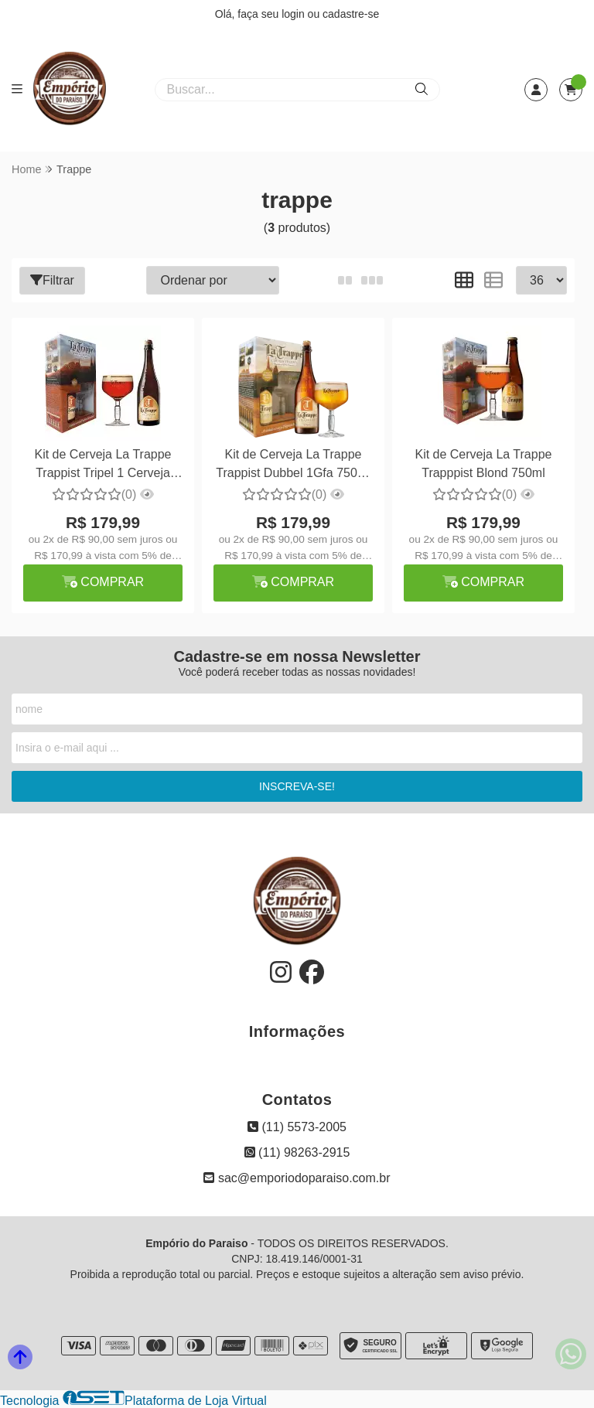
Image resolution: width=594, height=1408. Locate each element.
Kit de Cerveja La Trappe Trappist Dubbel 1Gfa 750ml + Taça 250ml (293, 466)
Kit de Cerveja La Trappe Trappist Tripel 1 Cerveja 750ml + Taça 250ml (102, 466)
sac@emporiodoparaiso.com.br (296, 1178)
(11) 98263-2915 (297, 1152)
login (294, 14)
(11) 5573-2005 (297, 1127)
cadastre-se (351, 14)
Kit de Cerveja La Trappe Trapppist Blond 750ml (483, 463)
